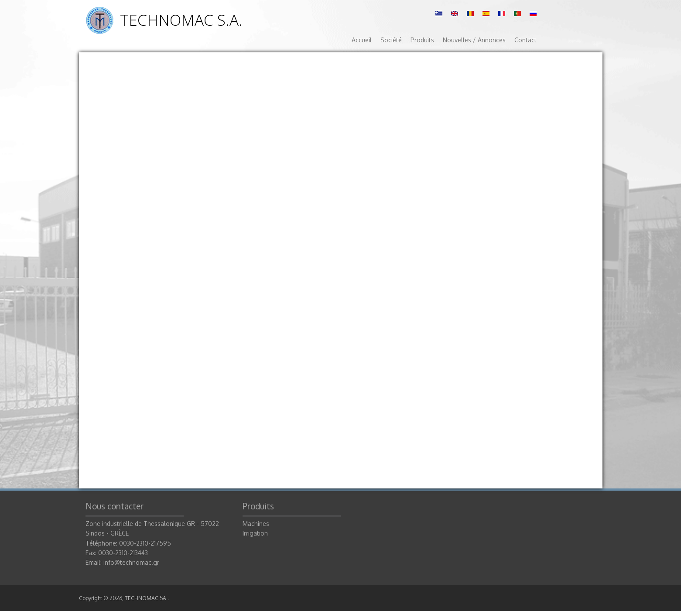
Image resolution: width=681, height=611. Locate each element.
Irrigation (255, 533)
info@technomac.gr (131, 562)
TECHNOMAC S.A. (181, 20)
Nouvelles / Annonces (474, 40)
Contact (525, 40)
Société (391, 40)
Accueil (362, 40)
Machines (256, 523)
